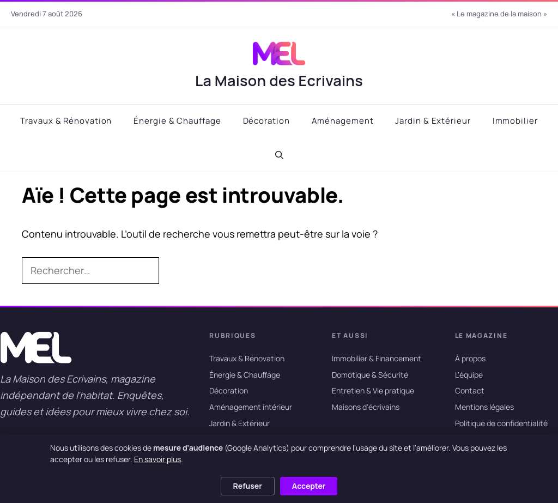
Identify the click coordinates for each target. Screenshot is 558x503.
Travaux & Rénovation (66, 120)
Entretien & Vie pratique (373, 391)
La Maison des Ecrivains (279, 80)
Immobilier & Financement (376, 358)
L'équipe (469, 374)
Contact (469, 391)
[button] (279, 155)
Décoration (266, 120)
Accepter (309, 486)
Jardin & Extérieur (432, 120)
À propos (470, 358)
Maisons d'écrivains (365, 407)
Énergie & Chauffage (177, 120)
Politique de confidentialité (501, 423)
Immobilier (515, 120)
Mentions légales (484, 407)
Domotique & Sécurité (370, 374)
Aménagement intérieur (250, 407)
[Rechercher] (176, 270)
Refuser (247, 486)
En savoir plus (157, 459)
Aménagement (343, 120)
